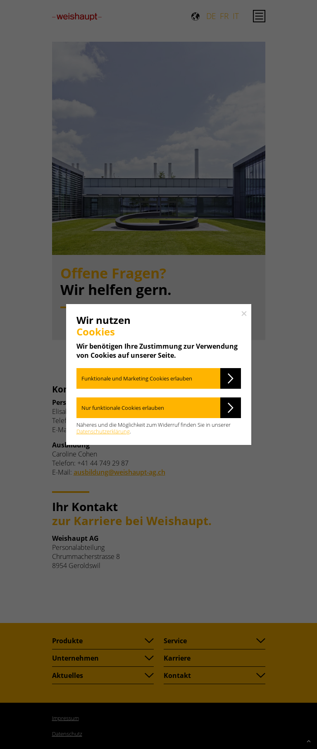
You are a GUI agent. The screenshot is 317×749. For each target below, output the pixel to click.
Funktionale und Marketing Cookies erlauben (136, 378)
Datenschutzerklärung (103, 431)
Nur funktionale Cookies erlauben (122, 407)
